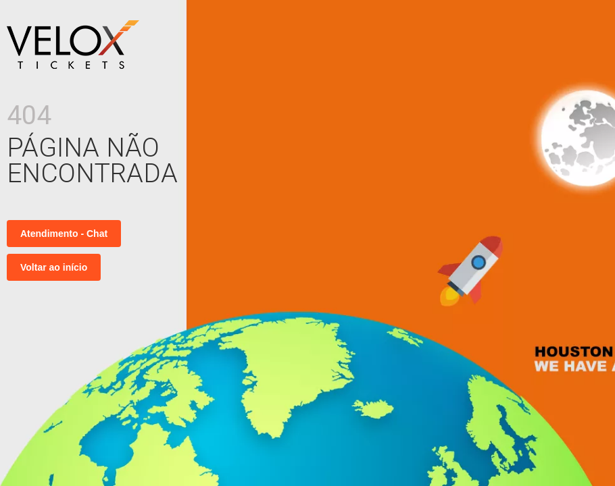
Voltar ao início (53, 267)
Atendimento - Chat (63, 233)
